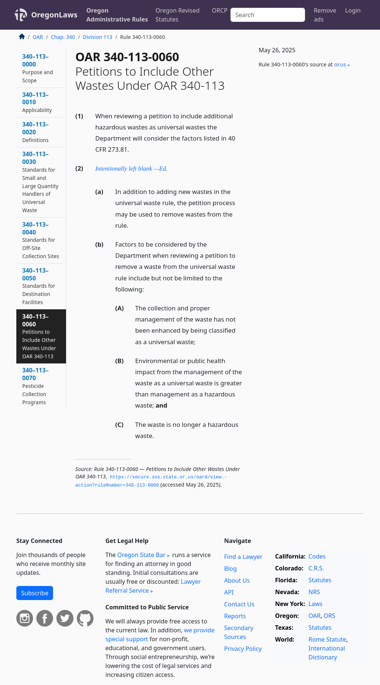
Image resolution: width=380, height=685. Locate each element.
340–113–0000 (37, 67)
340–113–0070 (35, 385)
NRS (314, 592)
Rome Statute (327, 639)
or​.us (340, 64)
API (228, 592)
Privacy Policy (243, 649)
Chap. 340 (63, 36)
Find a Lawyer (243, 557)
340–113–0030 (40, 182)
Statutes (319, 580)
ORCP (219, 10)
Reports (235, 616)
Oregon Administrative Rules (117, 14)
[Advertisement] (308, 132)
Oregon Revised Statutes (177, 14)
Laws (315, 604)
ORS (329, 616)
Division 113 (97, 36)
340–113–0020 (35, 132)
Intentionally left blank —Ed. (131, 168)
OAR (38, 36)
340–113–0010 (37, 102)
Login (353, 10)
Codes (316, 556)
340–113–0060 (39, 336)
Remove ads (325, 14)
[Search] (267, 15)
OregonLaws (54, 15)
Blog (230, 568)
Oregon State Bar (141, 555)
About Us (237, 580)
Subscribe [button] (34, 593)
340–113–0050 (38, 286)
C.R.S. (316, 568)
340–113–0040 (40, 240)
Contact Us (239, 604)
